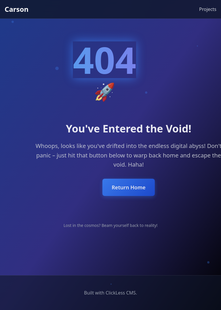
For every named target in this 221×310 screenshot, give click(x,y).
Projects (207, 9)
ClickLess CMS (121, 293)
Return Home (147, 187)
